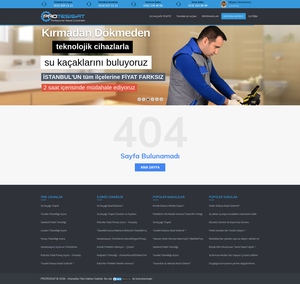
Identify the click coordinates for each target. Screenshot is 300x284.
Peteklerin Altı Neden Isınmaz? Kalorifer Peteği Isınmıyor (178, 214)
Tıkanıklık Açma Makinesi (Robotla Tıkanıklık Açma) (122, 230)
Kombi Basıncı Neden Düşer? (168, 205)
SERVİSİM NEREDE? (233, 16)
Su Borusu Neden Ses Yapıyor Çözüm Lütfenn (233, 255)
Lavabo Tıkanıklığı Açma (54, 230)
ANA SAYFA (150, 167)
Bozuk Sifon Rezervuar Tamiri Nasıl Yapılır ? (232, 247)
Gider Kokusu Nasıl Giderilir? (224, 205)
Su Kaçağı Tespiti (50, 205)
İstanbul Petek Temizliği (53, 222)
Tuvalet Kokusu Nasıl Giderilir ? (57, 263)
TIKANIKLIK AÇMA (186, 16)
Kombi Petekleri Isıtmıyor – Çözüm (115, 247)
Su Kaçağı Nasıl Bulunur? (110, 205)
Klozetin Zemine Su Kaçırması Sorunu (229, 222)
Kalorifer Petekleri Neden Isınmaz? (115, 263)
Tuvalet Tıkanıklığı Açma (53, 214)
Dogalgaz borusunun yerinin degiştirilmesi (232, 263)
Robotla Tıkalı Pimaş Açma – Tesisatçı (61, 255)
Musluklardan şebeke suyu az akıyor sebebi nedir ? (234, 238)
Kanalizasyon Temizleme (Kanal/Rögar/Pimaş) (121, 238)
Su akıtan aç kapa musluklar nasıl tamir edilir (233, 214)
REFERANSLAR (210, 16)
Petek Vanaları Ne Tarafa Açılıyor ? (227, 230)
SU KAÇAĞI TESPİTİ (160, 16)
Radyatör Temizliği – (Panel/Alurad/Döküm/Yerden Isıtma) (122, 255)
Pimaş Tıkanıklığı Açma (53, 238)
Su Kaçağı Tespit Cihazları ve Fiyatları (116, 214)
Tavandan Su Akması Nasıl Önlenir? (172, 263)
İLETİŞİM (252, 16)
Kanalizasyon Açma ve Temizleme (59, 247)
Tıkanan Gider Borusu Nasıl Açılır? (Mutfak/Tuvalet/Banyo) (178, 238)
